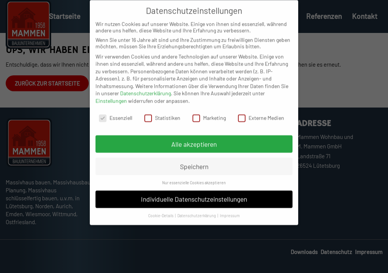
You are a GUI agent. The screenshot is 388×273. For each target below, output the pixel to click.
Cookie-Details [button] (161, 221)
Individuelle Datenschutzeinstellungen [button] (194, 205)
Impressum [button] (230, 221)
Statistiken (162, 124)
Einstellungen (111, 107)
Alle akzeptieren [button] (194, 150)
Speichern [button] (194, 172)
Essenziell (115, 124)
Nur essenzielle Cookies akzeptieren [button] (194, 189)
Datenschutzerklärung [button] (197, 221)
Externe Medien (261, 124)
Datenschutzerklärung (145, 100)
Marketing (209, 124)
